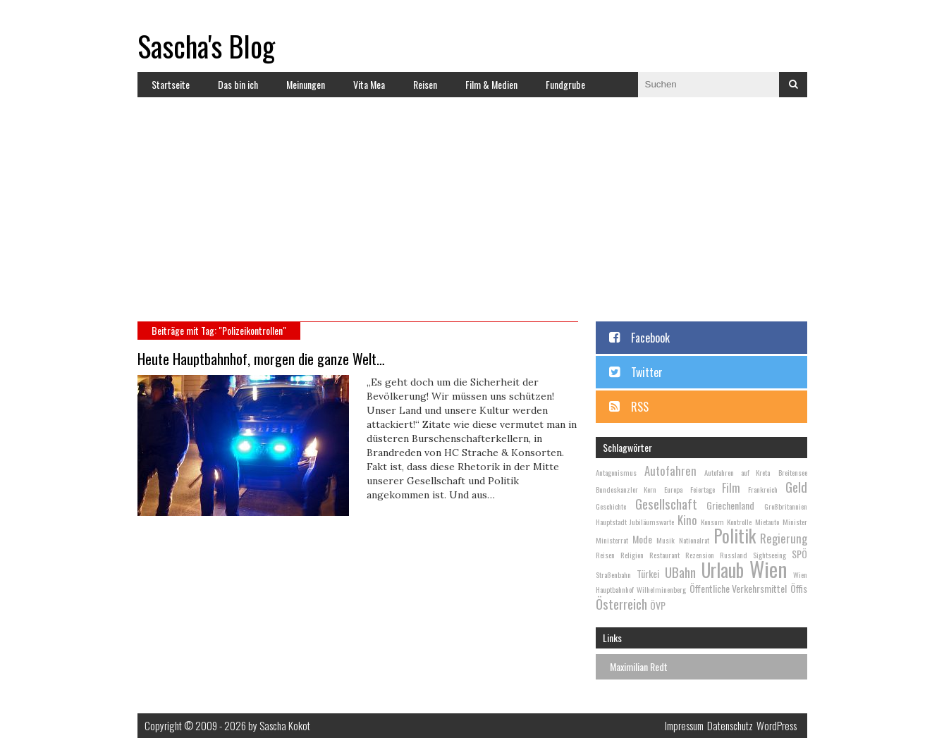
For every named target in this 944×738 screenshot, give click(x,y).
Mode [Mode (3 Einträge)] (642, 538)
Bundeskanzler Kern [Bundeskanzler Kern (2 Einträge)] (626, 489)
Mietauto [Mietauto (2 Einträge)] (767, 521)
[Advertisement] (472, 215)
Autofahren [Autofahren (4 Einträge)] (670, 470)
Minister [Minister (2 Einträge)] (795, 521)
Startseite (171, 84)
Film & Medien (491, 84)
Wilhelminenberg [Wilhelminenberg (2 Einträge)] (661, 589)
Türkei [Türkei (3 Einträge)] (648, 573)
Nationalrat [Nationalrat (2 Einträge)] (694, 540)
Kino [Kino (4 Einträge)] (687, 520)
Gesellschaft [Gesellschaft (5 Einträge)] (666, 503)
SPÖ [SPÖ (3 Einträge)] (799, 553)
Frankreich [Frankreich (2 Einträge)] (763, 489)
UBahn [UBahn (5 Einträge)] (680, 572)
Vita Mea (369, 84)
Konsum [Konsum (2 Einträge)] (712, 521)
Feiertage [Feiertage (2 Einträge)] (702, 489)
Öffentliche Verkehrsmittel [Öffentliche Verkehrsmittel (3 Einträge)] (738, 588)
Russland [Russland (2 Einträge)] (733, 554)
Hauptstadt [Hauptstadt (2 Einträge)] (611, 521)
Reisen (425, 84)
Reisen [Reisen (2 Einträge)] (605, 554)
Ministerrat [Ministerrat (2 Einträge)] (612, 540)
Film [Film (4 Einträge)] (731, 487)
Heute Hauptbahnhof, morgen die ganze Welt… (261, 358)
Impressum (684, 725)
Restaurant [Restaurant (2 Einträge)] (664, 554)
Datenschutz (730, 725)
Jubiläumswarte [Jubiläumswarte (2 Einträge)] (652, 521)
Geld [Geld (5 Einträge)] (796, 486)
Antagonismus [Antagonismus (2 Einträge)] (616, 472)
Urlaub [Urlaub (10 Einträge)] (722, 570)
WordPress (776, 725)
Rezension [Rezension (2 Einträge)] (699, 554)
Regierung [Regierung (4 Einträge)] (783, 538)
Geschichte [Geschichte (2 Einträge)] (611, 506)
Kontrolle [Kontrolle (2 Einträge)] (739, 521)
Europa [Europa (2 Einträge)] (673, 489)
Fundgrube (565, 84)
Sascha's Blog (206, 46)
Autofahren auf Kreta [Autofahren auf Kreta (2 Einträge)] (737, 472)
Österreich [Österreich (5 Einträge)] (621, 603)
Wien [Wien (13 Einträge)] (768, 568)
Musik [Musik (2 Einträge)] (665, 540)
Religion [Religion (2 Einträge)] (632, 554)
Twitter (647, 372)
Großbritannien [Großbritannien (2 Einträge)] (785, 506)
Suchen (793, 84)
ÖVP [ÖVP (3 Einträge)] (658, 605)
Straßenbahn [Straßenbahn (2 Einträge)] (613, 574)
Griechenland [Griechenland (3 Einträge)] (730, 505)
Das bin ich (238, 84)
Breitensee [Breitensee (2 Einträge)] (792, 472)
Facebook (650, 337)
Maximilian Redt (639, 666)
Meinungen (305, 84)
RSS (640, 406)
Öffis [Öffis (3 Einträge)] (798, 588)
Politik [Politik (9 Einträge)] (734, 535)
